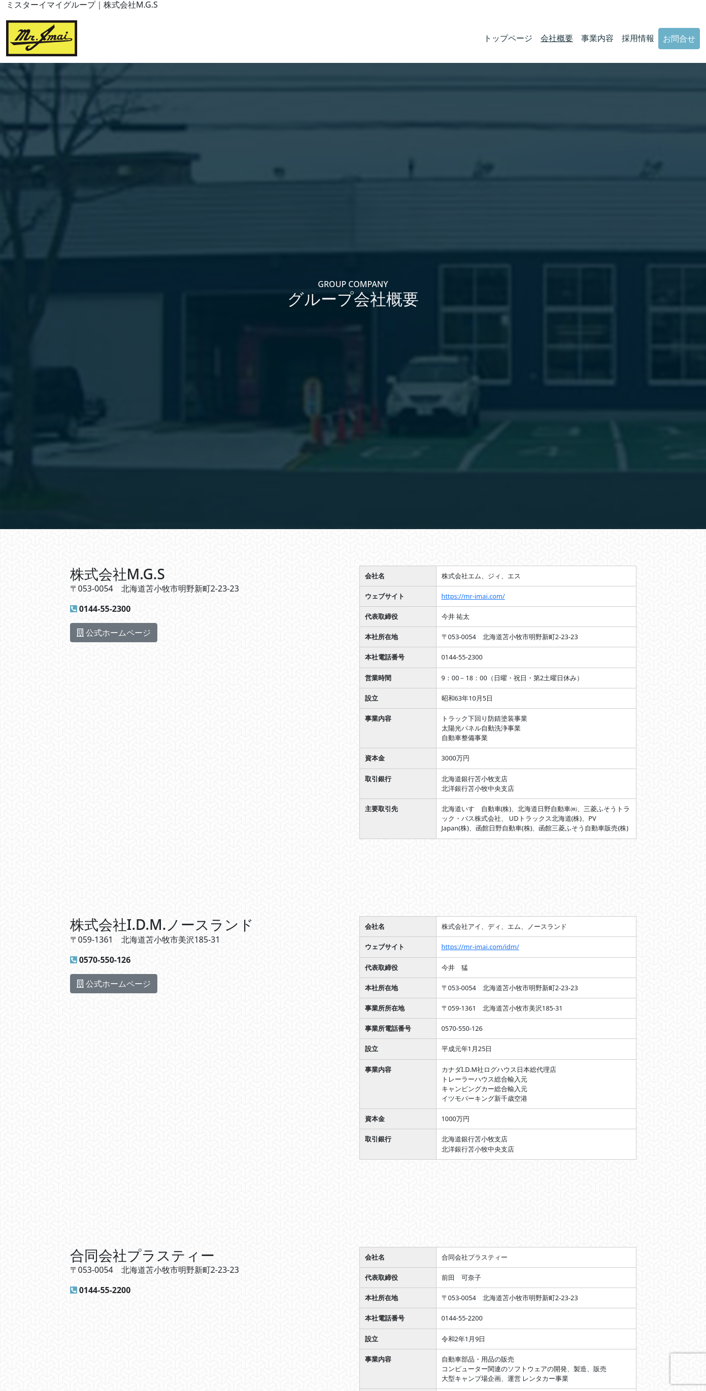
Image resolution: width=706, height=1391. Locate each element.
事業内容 (597, 38)
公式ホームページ (114, 632)
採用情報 (638, 38)
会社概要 (557, 38)
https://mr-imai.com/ (473, 596)
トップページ (508, 38)
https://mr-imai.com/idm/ (480, 946)
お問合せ (679, 38)
